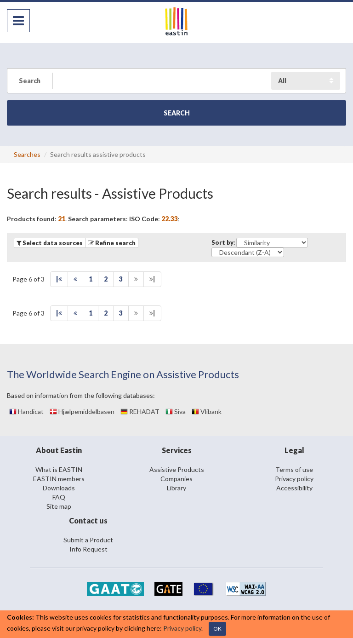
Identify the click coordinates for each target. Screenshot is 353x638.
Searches (27, 154)
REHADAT (139, 411)
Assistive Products (176, 469)
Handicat (26, 411)
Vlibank (207, 411)
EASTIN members (59, 479)
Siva (175, 411)
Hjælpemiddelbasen (82, 411)
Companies (176, 479)
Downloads (59, 488)
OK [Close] (217, 628)
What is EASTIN (58, 469)
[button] (111, 243)
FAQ (58, 497)
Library (176, 488)
